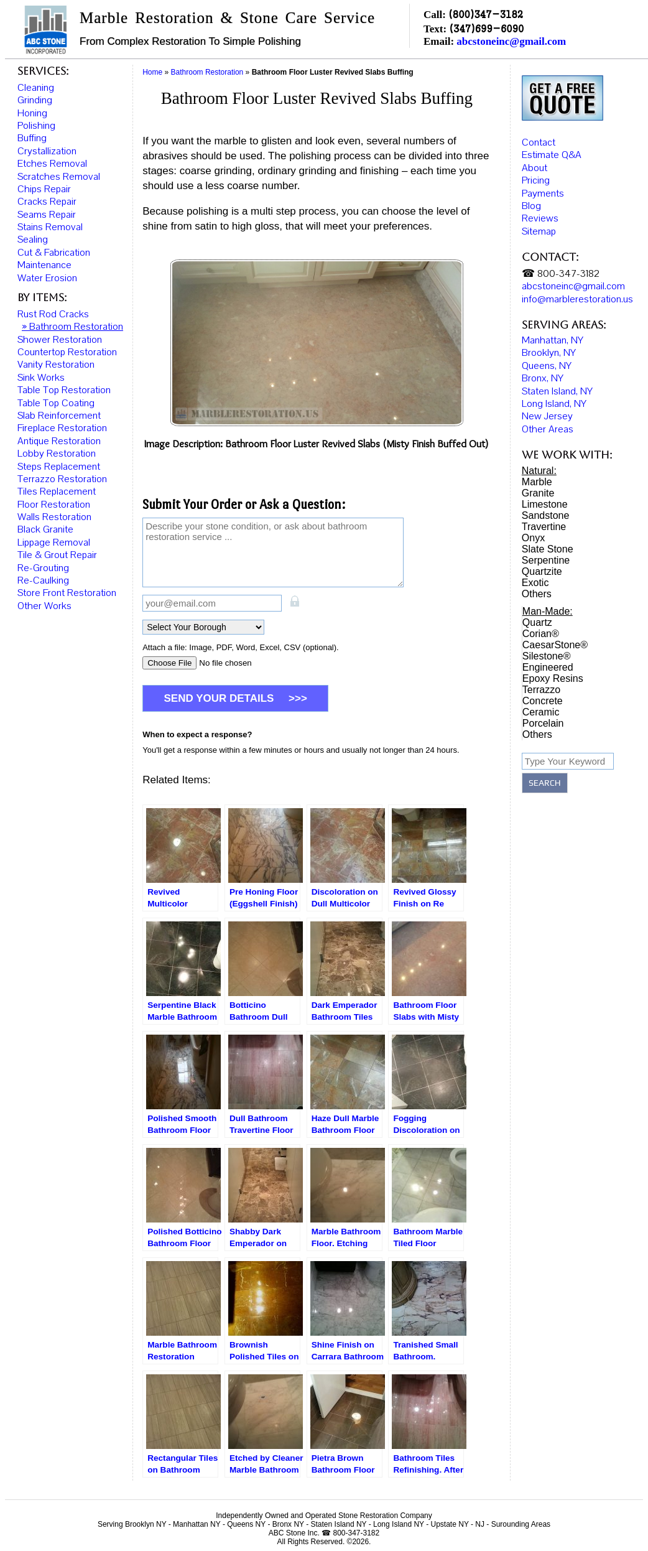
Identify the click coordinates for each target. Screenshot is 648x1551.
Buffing (32, 138)
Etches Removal (52, 163)
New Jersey (547, 406)
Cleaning (35, 88)
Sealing (32, 239)
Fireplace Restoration (62, 428)
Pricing (536, 170)
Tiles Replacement (56, 491)
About (534, 158)
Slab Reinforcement (59, 415)
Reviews (540, 208)
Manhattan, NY (552, 330)
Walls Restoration (54, 517)
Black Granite (45, 529)
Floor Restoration (53, 504)
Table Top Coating (56, 403)
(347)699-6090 (486, 28)
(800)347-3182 (485, 14)
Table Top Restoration (64, 390)
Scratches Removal (58, 177)
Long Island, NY (554, 394)
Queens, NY (547, 355)
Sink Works (41, 377)
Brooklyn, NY (549, 343)
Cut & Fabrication (53, 252)
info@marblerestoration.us (577, 289)
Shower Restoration (59, 340)
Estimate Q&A (551, 145)
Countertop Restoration (67, 352)
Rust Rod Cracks (53, 314)
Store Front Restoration (66, 593)
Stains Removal (50, 227)
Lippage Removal (53, 542)
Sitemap (539, 221)
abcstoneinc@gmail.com (511, 41)
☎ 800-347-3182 (560, 264)
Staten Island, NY (557, 381)
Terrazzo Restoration (62, 479)
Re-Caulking (43, 580)
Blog (531, 196)
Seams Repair (46, 214)
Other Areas (547, 419)
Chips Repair (44, 189)
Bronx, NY (542, 368)
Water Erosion (47, 278)
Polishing (36, 126)
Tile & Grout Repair (57, 555)
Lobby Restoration (56, 453)
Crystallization (46, 151)
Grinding (34, 100)
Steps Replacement (58, 466)
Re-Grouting (43, 568)
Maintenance (44, 265)
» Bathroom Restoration (72, 326)
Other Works (44, 606)
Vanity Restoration (56, 364)
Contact (538, 132)
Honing (32, 113)
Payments (543, 183)
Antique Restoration (59, 441)
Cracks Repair (46, 201)
